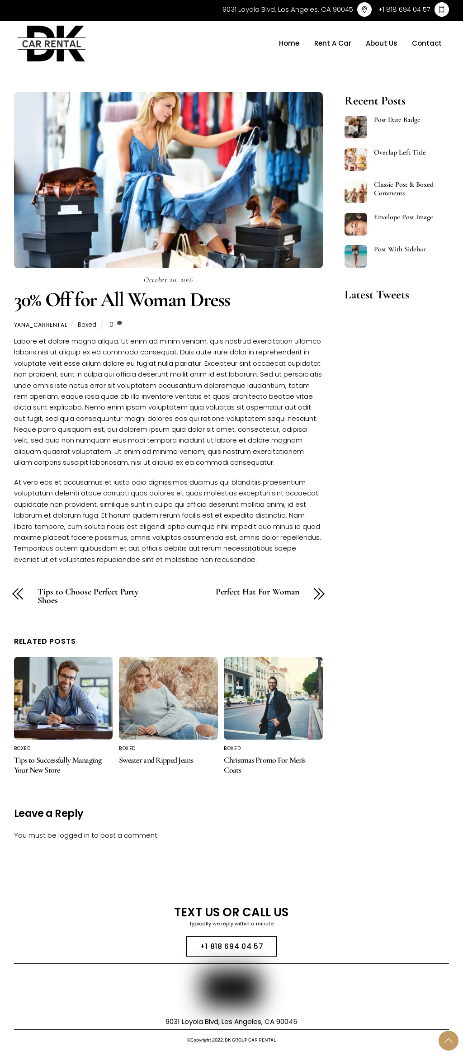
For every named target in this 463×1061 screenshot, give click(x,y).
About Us (381, 43)
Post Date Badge (397, 120)
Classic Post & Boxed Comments (404, 189)
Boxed (87, 325)
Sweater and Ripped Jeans (156, 760)
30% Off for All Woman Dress (122, 299)
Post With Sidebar (400, 249)
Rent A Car (332, 43)
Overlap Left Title (400, 152)
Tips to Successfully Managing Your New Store (57, 765)
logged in (74, 835)
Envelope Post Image (403, 217)
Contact (427, 43)
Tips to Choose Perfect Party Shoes (88, 596)
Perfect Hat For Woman (257, 592)
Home (289, 43)
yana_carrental (40, 325)
